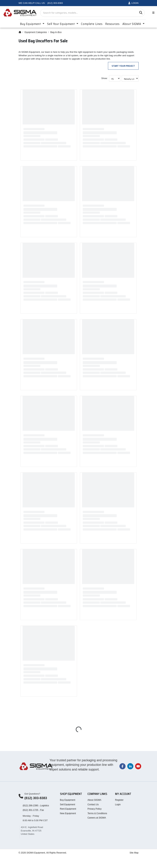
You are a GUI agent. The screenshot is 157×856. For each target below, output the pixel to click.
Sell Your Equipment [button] (61, 23)
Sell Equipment (67, 804)
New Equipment (68, 813)
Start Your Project (123, 66)
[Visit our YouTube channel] (138, 766)
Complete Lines (91, 23)
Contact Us (93, 804)
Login (118, 804)
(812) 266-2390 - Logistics (36, 805)
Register (119, 800)
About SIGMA (94, 800)
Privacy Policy (94, 808)
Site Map (134, 852)
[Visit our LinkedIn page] (130, 766)
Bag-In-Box (56, 32)
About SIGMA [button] (132, 23)
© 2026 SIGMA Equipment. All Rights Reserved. (43, 852)
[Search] (141, 13)
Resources (112, 23)
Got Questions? (32, 793)
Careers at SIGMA (96, 817)
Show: (104, 78)
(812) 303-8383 (36, 798)
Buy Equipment (67, 800)
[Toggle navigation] (152, 13)
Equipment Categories (36, 32)
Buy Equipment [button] (31, 23)
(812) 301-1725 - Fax (33, 810)
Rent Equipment (68, 808)
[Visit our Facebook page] (122, 766)
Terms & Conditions (97, 813)
